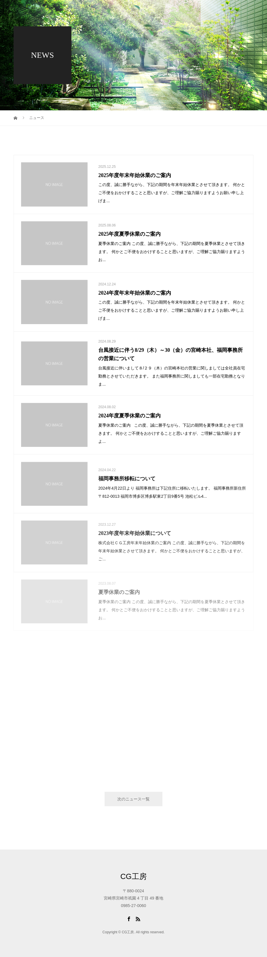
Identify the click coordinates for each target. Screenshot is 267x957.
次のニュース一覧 (133, 799)
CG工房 (133, 876)
